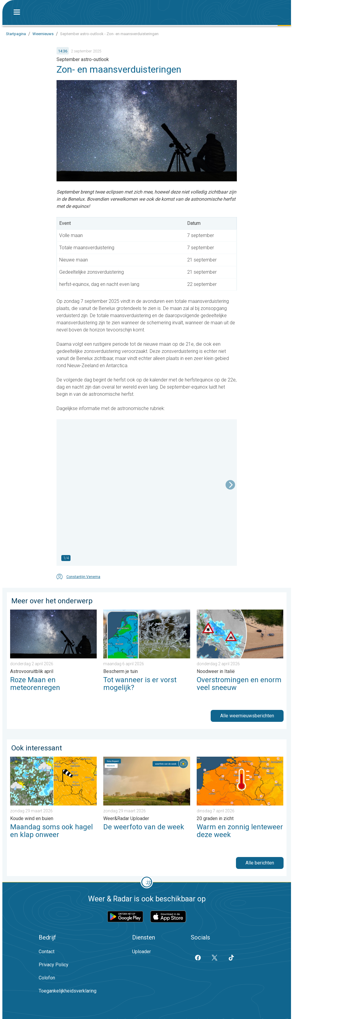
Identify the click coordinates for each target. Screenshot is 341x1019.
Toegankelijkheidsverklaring (67, 991)
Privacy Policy (53, 964)
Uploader (141, 951)
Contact (46, 951)
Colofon (47, 978)
